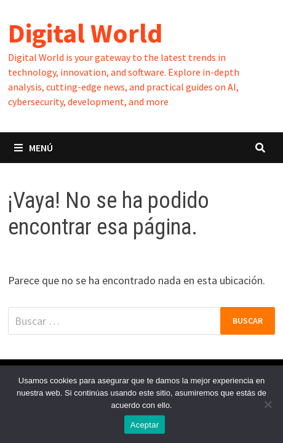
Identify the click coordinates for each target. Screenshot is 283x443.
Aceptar (144, 424)
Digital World (85, 33)
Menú (33, 148)
